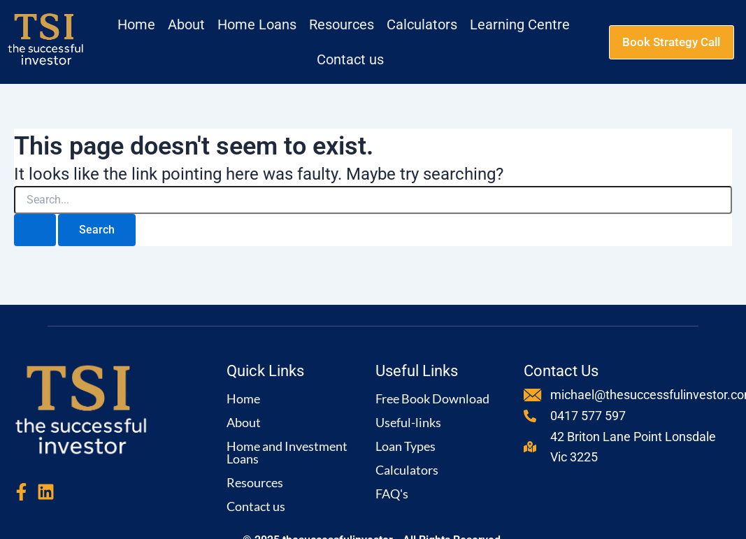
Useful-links (408, 422)
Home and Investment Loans (287, 452)
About (244, 422)
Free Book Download (432, 398)
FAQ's (391, 493)
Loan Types (405, 446)
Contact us (256, 506)
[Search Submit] (35, 230)
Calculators (406, 469)
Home (243, 398)
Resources (255, 482)
